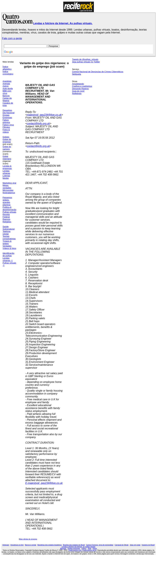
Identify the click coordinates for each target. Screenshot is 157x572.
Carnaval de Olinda (121, 545)
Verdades (7, 246)
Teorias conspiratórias (9, 237)
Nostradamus (9, 192)
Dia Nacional (8, 112)
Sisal (89, 548)
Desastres (7, 110)
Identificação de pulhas (8, 254)
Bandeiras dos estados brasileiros (50, 545)
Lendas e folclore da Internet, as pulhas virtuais (78, 547)
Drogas (6, 115)
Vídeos (83, 548)
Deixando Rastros (80, 88)
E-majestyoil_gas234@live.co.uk (43, 483)
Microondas (8, 190)
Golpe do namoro (7, 147)
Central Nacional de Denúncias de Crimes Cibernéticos (97, 71)
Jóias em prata (135, 545)
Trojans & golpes (7, 242)
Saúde (6, 226)
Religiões (7, 221)
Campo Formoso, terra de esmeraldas (99, 545)
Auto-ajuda (8, 88)
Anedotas (7, 81)
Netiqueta (76, 74)
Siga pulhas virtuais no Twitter (86, 62)
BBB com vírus (7, 92)
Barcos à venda (30, 545)
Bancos (6, 95)
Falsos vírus (8, 125)
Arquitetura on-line (17, 545)
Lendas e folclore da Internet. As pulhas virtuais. (62, 23)
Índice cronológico (8, 72)
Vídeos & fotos (9, 248)
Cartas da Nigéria (7, 99)
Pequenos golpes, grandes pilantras (7, 201)
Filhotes (6, 127)
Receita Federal (6, 215)
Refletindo (76, 93)
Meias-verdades (7, 186)
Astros (6, 86)
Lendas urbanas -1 (8, 259)
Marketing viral (9, 183)
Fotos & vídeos (6, 130)
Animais (6, 83)
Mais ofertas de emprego (28, 539)
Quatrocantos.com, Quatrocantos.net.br (82, 550)
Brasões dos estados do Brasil (74, 545)
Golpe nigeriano (7, 157)
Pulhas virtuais (9, 212)
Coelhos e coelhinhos (82, 86)
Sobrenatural (8, 229)
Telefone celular (6, 232)
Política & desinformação (9, 208)
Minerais (63, 548)
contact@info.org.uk (38, 123)
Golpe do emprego (7, 140)
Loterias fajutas (6, 176)
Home (95, 548)
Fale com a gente (12, 38)
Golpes (6, 137)
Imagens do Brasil (148, 545)
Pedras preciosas (74, 548)
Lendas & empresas (7, 167)
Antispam (5, 545)
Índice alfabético (7, 67)
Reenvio (6, 219)
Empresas (7, 117)
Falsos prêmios (6, 121)
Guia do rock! (78, 91)
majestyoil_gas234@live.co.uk (44, 114)
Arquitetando (78, 84)
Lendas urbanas (6, 172)
